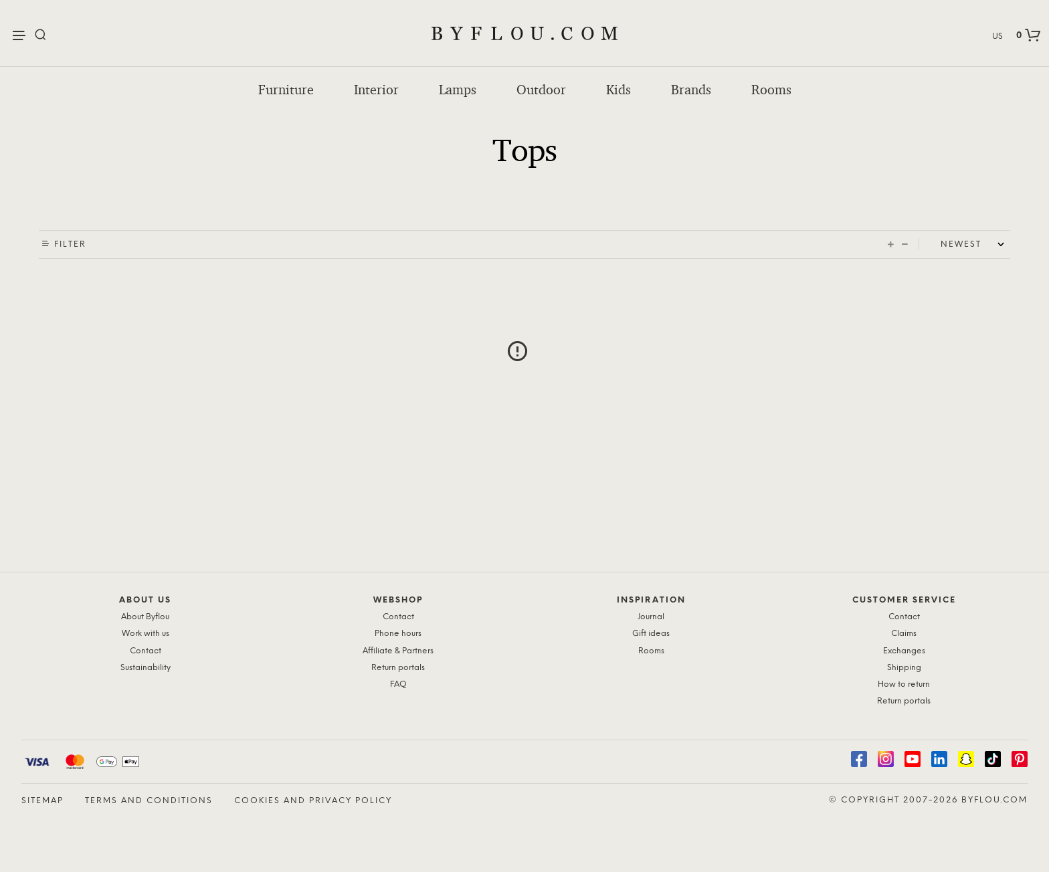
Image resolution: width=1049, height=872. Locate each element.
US (997, 36)
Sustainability (145, 667)
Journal (651, 617)
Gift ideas (651, 633)
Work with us (145, 633)
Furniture (286, 90)
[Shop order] (975, 245)
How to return (904, 684)
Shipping (904, 667)
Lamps (457, 90)
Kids (618, 90)
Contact (145, 651)
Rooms (771, 90)
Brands (691, 90)
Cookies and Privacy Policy (313, 800)
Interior (376, 90)
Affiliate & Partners (398, 651)
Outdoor (541, 90)
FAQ (398, 684)
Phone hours (398, 633)
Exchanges (904, 651)
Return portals (398, 667)
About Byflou (145, 617)
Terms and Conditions (149, 800)
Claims (904, 633)
